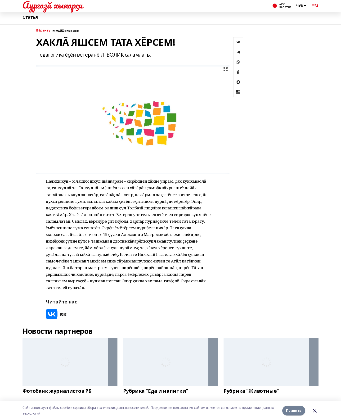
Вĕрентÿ (43, 30)
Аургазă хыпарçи (52, 5)
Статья (30, 17)
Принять (293, 410)
